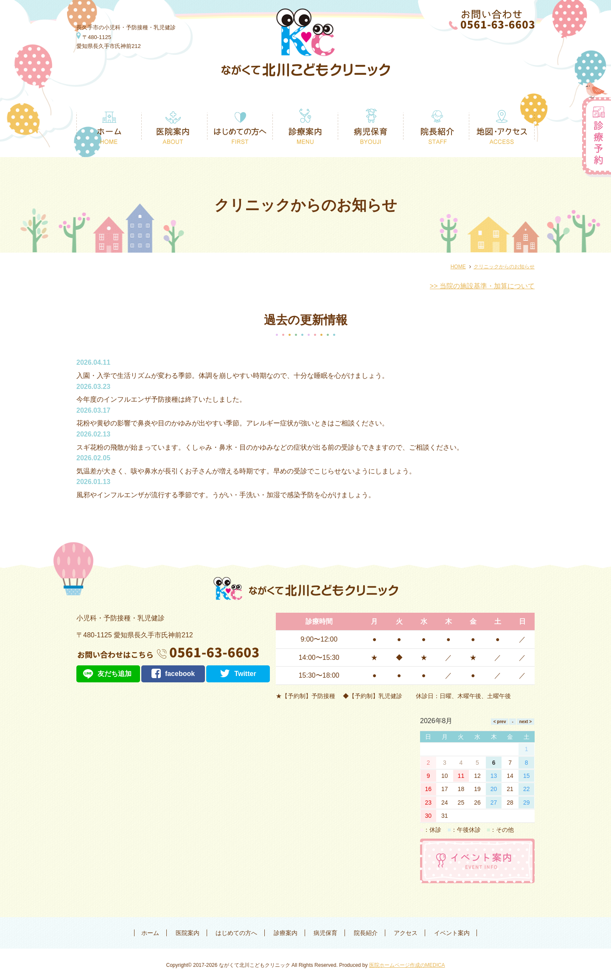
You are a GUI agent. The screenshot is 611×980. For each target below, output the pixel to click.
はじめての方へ (236, 932)
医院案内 (187, 932)
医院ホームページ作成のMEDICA (407, 965)
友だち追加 (115, 673)
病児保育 (325, 932)
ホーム (150, 932)
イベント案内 (452, 932)
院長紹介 (366, 932)
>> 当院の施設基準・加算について (482, 286)
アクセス (406, 932)
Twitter (238, 673)
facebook (173, 673)
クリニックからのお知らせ (504, 267)
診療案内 (285, 932)
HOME (458, 267)
